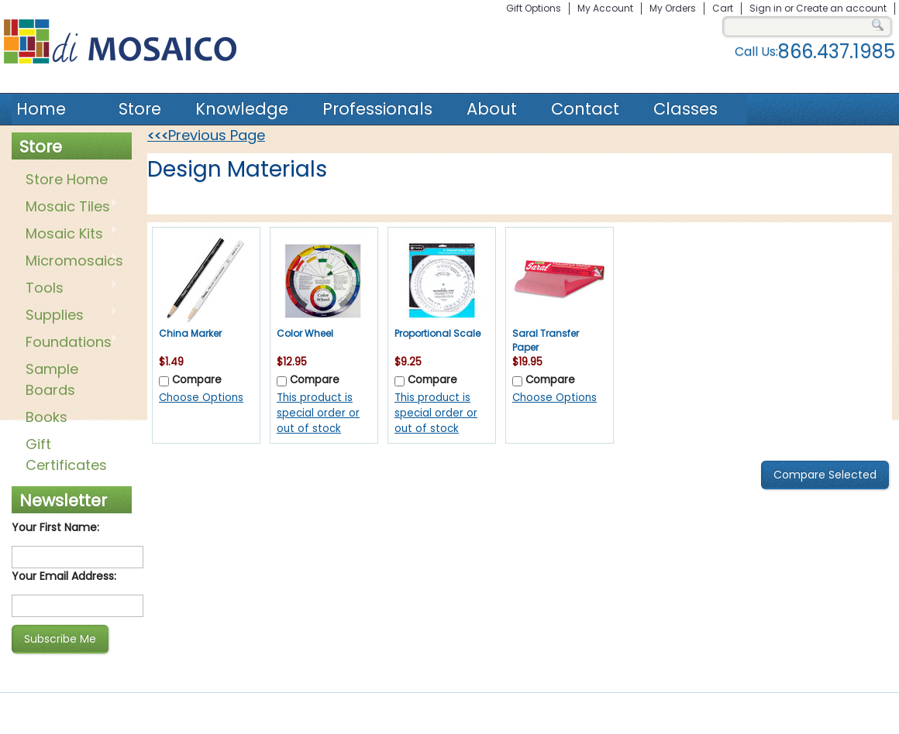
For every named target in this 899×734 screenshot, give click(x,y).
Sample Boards (52, 379)
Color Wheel (305, 333)
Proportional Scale (437, 333)
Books (46, 417)
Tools (68, 289)
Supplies (68, 316)
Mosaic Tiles (68, 207)
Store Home (67, 179)
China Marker (190, 333)
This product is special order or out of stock (318, 413)
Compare (197, 379)
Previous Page (206, 135)
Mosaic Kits (68, 234)
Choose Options (201, 397)
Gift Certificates (66, 454)
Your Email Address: (64, 576)
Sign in (765, 8)
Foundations (68, 343)
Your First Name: (55, 527)
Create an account (841, 8)
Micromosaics (71, 262)
